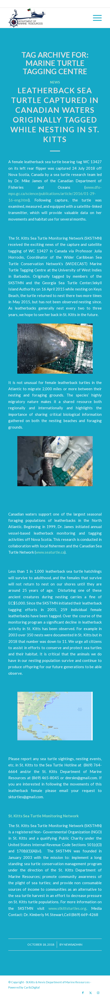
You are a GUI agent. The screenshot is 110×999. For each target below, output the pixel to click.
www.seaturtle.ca (50, 552)
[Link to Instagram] (98, 992)
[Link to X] (90, 992)
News (55, 82)
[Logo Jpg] (45, 18)
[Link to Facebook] (83, 992)
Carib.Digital (32, 987)
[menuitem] (95, 18)
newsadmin (73, 944)
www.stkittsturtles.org (67, 908)
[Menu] (95, 18)
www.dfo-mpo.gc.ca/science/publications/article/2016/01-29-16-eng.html (55, 193)
